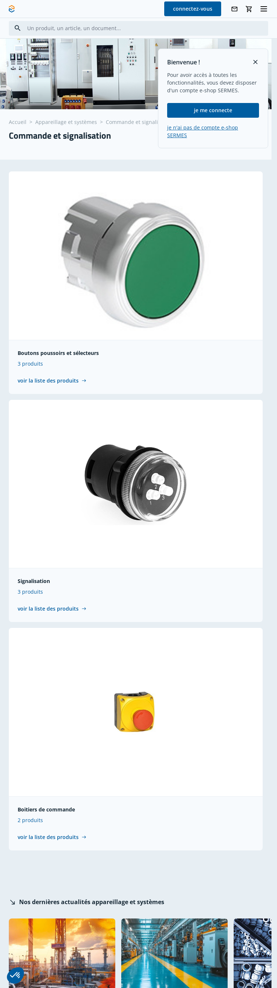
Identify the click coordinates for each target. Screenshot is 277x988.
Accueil (17, 121)
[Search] (18, 28)
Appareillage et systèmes (66, 121)
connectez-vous (192, 8)
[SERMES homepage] (12, 9)
